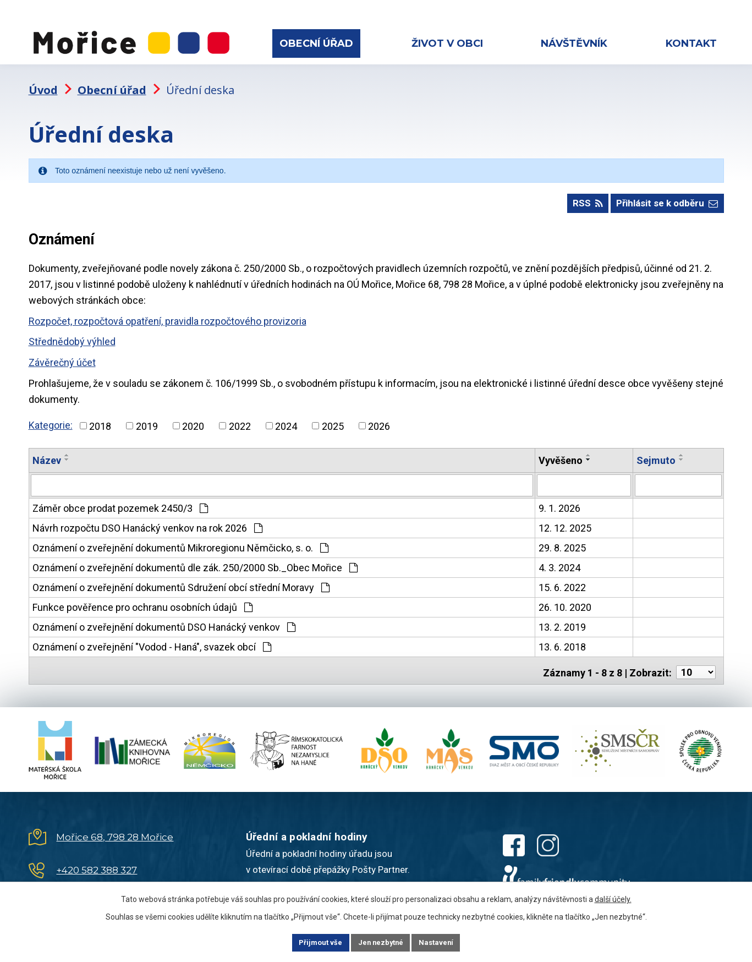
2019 (147, 420)
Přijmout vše (309, 941)
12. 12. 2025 (565, 521)
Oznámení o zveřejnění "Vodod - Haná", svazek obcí (151, 640)
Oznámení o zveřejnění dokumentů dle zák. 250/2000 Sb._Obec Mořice (195, 561)
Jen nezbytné (381, 941)
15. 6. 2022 (562, 581)
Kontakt (691, 43)
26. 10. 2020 (565, 600)
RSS (577, 197)
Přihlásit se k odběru (664, 197)
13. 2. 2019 (562, 620)
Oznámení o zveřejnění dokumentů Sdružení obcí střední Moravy (181, 581)
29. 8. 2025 (562, 541)
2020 (193, 420)
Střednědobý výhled (72, 336)
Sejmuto (656, 455)
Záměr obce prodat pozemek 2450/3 (120, 501)
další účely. (613, 897)
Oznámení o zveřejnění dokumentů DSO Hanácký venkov (163, 620)
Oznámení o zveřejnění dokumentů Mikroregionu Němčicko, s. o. (180, 541)
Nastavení (448, 941)
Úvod (43, 80)
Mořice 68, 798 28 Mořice (114, 827)
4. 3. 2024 (559, 561)
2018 (100, 420)
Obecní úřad (316, 43)
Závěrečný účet (62, 357)
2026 (379, 420)
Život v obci (447, 43)
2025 (333, 420)
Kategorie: (51, 419)
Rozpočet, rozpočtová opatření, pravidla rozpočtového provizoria (167, 315)
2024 (286, 420)
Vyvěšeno (561, 455)
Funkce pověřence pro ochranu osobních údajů (142, 600)
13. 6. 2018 (562, 640)
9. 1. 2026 (559, 501)
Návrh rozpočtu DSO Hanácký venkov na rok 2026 (147, 521)
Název (46, 455)
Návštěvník (574, 43)
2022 (240, 420)
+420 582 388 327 (96, 860)
